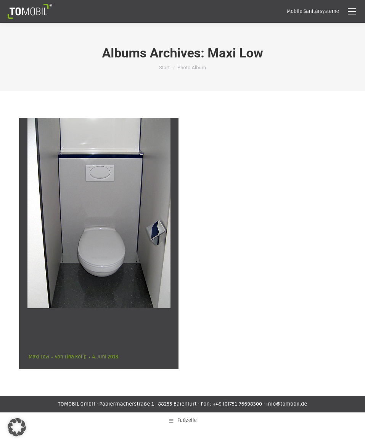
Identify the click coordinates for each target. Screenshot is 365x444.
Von (71, 357)
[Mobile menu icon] (352, 11)
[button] (17, 427)
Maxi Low (45, 343)
